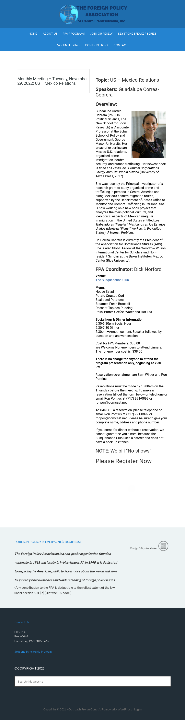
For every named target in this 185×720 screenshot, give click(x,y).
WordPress (125, 709)
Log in (138, 709)
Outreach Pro (77, 709)
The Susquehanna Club (112, 280)
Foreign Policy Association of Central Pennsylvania (92, 14)
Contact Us (21, 622)
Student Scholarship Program (33, 651)
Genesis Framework (103, 709)
